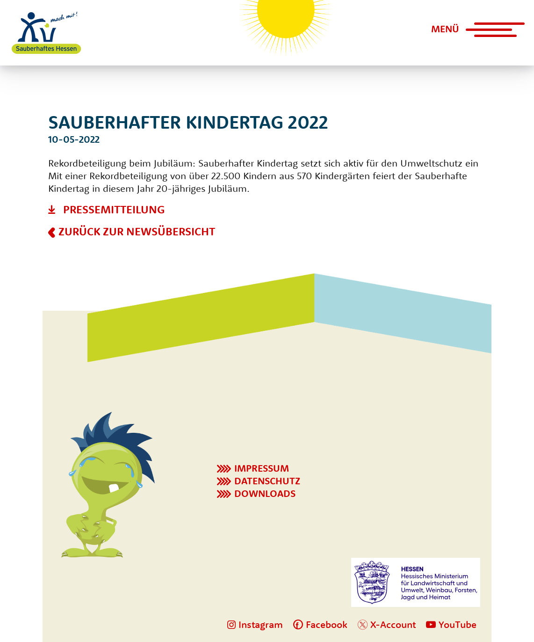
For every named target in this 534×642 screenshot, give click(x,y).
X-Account (387, 624)
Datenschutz (267, 480)
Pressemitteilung (114, 209)
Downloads (265, 493)
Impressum (261, 468)
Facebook (320, 624)
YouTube (451, 624)
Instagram (255, 624)
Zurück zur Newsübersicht (136, 231)
